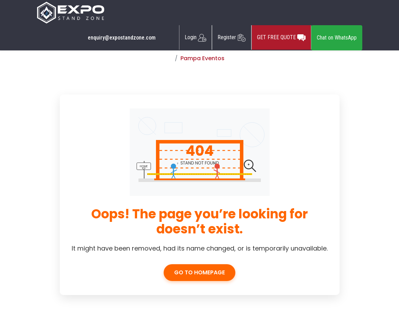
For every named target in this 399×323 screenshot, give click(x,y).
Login (195, 37)
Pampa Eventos (202, 58)
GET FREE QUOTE (281, 37)
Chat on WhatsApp (337, 37)
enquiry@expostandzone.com (122, 38)
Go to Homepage (199, 272)
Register (232, 37)
